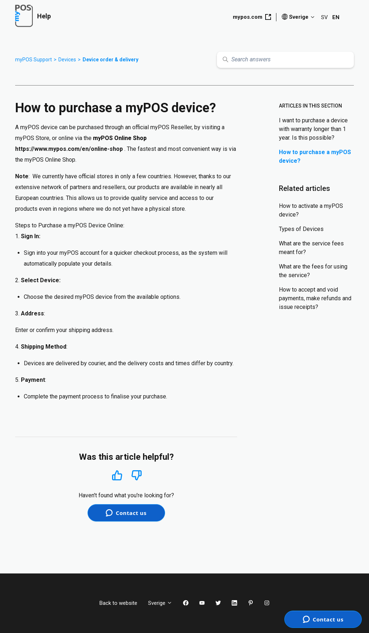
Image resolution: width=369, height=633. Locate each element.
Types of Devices (301, 229)
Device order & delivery (110, 59)
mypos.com (252, 17)
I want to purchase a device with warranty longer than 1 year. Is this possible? (313, 129)
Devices (67, 59)
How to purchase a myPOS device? (315, 156)
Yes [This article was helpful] (117, 475)
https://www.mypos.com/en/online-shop (69, 148)
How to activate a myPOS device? (311, 210)
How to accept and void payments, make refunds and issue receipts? (315, 298)
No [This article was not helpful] (136, 475)
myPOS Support (33, 59)
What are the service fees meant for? (311, 248)
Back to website (118, 603)
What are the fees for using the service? (313, 271)
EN (335, 17)
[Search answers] (285, 60)
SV (324, 17)
